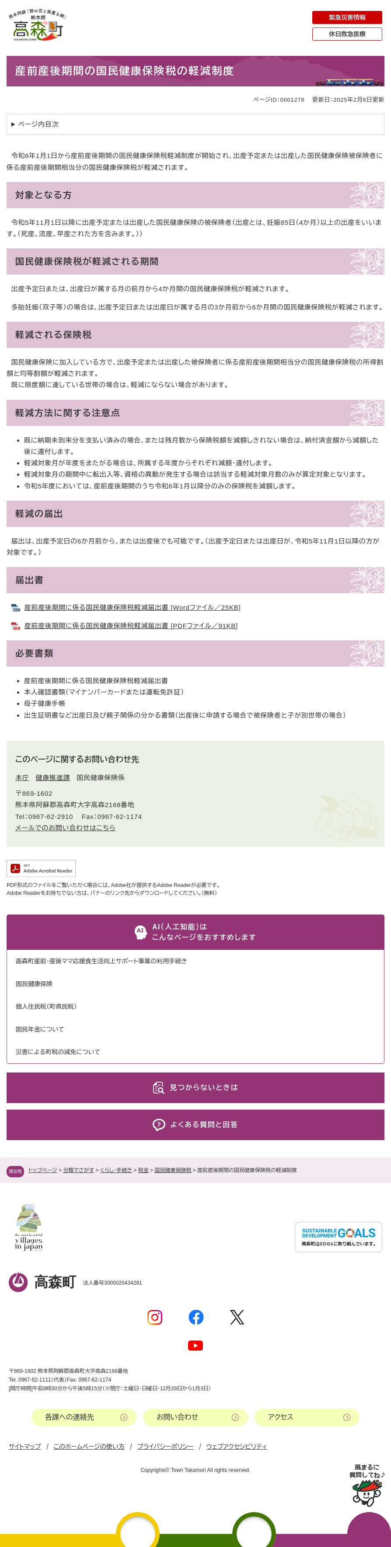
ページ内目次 (38, 124)
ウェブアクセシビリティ (236, 1446)
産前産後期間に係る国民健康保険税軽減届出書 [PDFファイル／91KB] (131, 625)
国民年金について (40, 1029)
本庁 (22, 777)
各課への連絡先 (69, 1417)
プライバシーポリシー (165, 1446)
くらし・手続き (116, 1170)
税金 (143, 1170)
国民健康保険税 (172, 1170)
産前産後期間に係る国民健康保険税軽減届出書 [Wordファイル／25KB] (132, 607)
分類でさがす (78, 1170)
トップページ (42, 1170)
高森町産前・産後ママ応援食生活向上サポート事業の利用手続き (101, 961)
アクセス (280, 1417)
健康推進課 (53, 777)
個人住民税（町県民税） (46, 1006)
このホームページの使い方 (89, 1446)
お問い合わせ (177, 1417)
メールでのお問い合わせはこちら (65, 828)
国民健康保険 (34, 983)
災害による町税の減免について (58, 1052)
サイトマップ (25, 1446)
